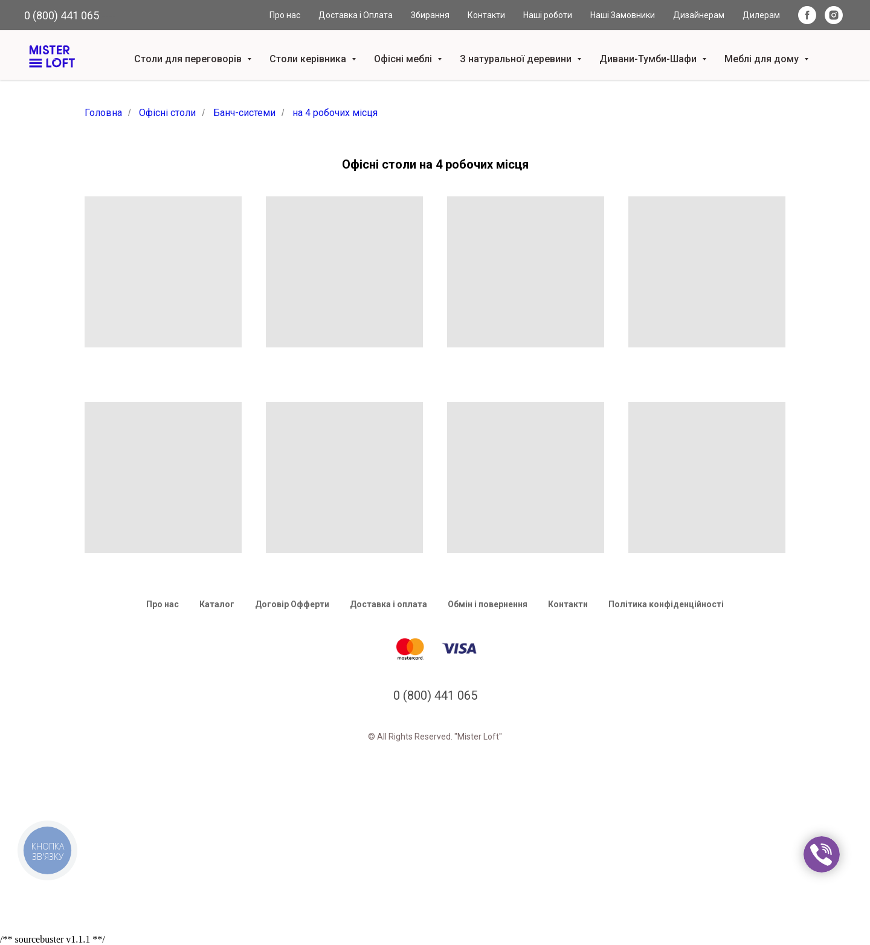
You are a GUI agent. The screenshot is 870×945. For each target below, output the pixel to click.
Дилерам (761, 15)
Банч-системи (244, 112)
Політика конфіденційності (666, 604)
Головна (103, 112)
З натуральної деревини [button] (517, 59)
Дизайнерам (698, 15)
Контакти (486, 15)
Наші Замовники (622, 15)
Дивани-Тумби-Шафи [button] (649, 59)
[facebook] (807, 15)
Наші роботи (547, 15)
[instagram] (834, 15)
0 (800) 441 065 (61, 15)
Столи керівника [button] (309, 59)
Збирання (430, 15)
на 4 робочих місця (335, 112)
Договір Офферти (292, 604)
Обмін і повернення (487, 604)
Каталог (216, 604)
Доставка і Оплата (355, 15)
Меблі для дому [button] (762, 59)
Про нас (284, 15)
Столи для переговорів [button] (189, 59)
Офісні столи (167, 112)
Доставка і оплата (388, 604)
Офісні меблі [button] (404, 59)
